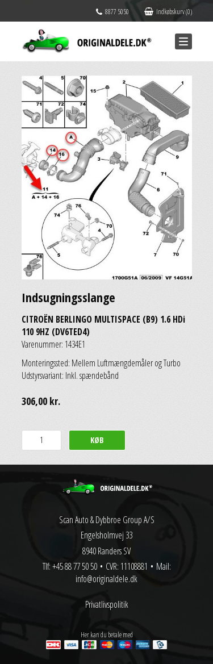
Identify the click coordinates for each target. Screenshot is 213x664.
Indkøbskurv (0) (168, 11)
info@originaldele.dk (106, 579)
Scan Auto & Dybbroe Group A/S (106, 519)
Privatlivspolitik (106, 604)
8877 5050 (112, 11)
